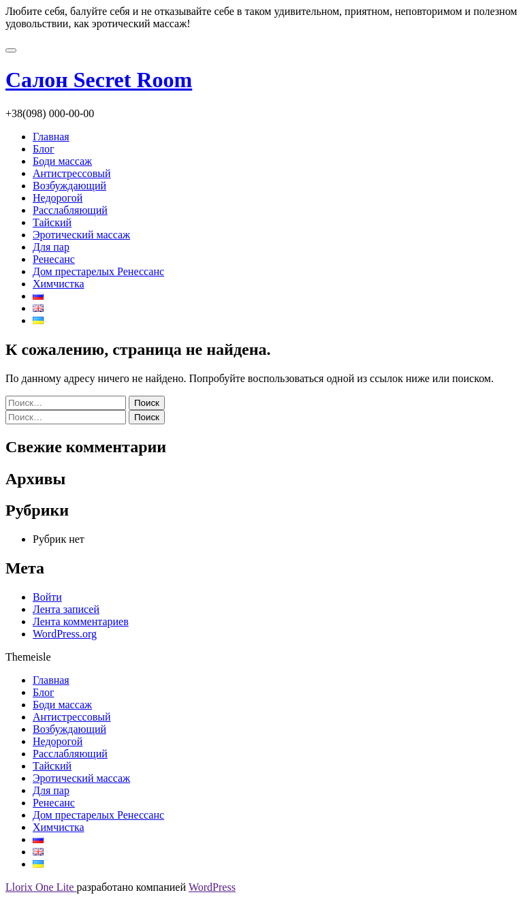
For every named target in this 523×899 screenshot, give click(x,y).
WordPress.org (65, 634)
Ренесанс (54, 259)
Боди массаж (62, 161)
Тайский (52, 222)
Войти (47, 597)
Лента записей (66, 609)
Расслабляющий (70, 210)
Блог (43, 149)
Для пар (51, 247)
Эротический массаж (81, 234)
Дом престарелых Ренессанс (98, 271)
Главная (51, 136)
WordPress (212, 887)
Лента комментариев (81, 621)
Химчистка (58, 283)
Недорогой (57, 198)
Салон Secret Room (98, 79)
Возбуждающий (69, 185)
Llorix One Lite (40, 887)
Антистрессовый (72, 173)
